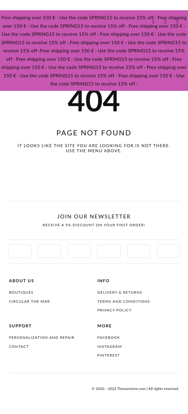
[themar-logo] (29, 20)
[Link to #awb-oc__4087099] (177, 21)
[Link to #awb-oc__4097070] (165, 21)
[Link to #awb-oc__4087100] (153, 21)
